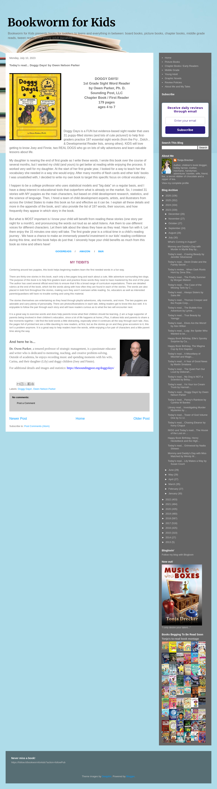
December (174, 214)
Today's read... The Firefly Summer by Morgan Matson (187, 279)
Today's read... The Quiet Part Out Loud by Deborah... (186, 370)
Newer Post (18, 418)
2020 (169, 509)
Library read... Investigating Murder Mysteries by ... (187, 409)
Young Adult (171, 74)
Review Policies (173, 82)
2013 (169, 542)
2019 (169, 513)
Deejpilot (106, 776)
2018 (169, 518)
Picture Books (172, 61)
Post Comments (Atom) (37, 426)
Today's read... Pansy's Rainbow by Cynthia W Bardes (187, 401)
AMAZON (84, 251)
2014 (169, 537)
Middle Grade (172, 70)
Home (80, 418)
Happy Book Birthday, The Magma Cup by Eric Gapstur (186, 347)
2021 (169, 504)
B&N (101, 251)
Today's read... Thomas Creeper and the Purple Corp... (187, 301)
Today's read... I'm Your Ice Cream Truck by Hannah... (186, 386)
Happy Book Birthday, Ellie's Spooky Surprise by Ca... (187, 340)
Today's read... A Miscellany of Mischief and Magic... (184, 355)
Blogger (130, 776)
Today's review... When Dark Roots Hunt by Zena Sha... (186, 271)
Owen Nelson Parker (44, 388)
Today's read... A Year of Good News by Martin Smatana (187, 363)
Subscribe (185, 130)
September (175, 228)
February (174, 488)
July (171, 237)
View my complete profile (175, 183)
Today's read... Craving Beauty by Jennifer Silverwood (186, 256)
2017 (169, 523)
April (171, 479)
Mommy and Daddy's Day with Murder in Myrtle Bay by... (184, 248)
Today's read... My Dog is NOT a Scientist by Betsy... (185, 378)
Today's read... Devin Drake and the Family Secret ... (187, 263)
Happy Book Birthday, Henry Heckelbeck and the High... (184, 439)
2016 (169, 527)
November (174, 218)
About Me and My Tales (177, 86)
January (173, 493)
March (172, 484)
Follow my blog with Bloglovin (178, 554)
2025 (169, 200)
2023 (169, 209)
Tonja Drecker (185, 160)
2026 (169, 195)
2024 (169, 205)
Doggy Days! (25, 388)
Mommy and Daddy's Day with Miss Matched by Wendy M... (187, 455)
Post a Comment (26, 403)
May (171, 474)
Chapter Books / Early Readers (181, 66)
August (173, 232)
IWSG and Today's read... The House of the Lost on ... (188, 432)
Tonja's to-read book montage (180, 638)
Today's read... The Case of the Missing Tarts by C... (184, 286)
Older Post (141, 418)
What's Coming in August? (182, 241)
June (171, 469)
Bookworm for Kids (61, 22)
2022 (169, 499)
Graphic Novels (173, 78)
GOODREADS (63, 251)
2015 (169, 532)
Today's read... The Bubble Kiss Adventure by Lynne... (185, 309)
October (173, 223)
